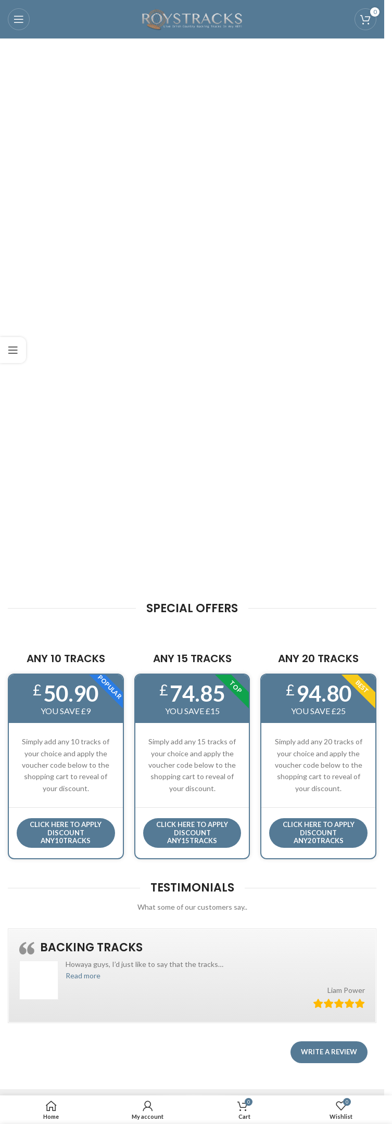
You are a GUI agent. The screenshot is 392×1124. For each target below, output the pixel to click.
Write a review (329, 1052)
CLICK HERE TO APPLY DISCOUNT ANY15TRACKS (192, 832)
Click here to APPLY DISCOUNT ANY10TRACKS (66, 832)
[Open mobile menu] (19, 19)
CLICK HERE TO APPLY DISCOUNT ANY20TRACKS (319, 832)
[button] (83, 975)
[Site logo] (192, 18)
